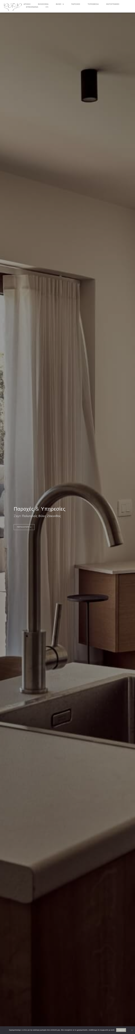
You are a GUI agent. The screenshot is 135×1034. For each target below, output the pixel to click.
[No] (132, 1030)
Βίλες (60, 4)
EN (47, 7)
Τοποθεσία (93, 4)
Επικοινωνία (32, 7)
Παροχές (75, 4)
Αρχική (27, 4)
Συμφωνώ (121, 1030)
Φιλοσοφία (43, 4)
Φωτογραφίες (112, 4)
